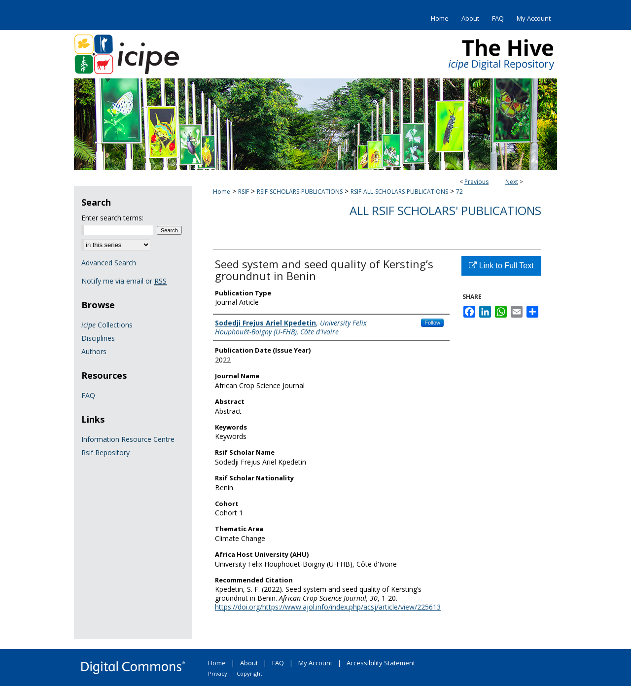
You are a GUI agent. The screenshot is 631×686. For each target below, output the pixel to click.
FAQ (88, 395)
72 (459, 191)
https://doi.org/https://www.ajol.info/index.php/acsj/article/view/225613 (328, 607)
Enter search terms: (112, 217)
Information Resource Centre (128, 439)
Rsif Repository (105, 452)
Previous (476, 182)
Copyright (249, 673)
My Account (315, 662)
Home (221, 191)
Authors (93, 351)
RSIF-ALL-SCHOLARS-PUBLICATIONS (399, 191)
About (249, 662)
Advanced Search (108, 262)
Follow (432, 322)
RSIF (243, 191)
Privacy (217, 673)
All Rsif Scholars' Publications (445, 210)
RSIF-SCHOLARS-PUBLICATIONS (300, 191)
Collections (107, 324)
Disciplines (98, 338)
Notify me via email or (124, 281)
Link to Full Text (501, 265)
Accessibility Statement (381, 662)
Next (511, 182)
